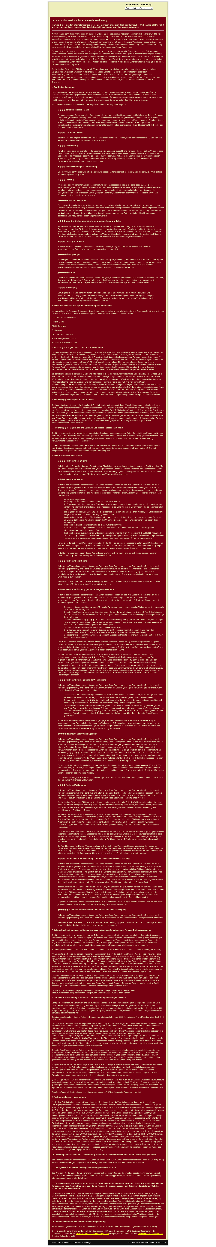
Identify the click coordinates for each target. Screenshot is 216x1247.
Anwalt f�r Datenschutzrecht (150, 1233)
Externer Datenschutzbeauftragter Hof (92, 1233)
